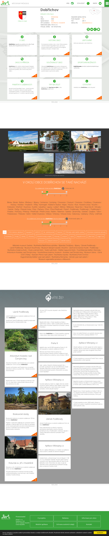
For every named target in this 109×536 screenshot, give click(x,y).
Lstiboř (56, 207)
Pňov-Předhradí (56, 209)
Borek (15, 202)
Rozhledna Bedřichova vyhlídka (45, 245)
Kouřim (94, 205)
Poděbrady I (84, 209)
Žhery (91, 214)
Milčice (62, 207)
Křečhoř (19, 207)
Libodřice (42, 207)
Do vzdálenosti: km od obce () (46, 219)
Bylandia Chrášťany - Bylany (69, 245)
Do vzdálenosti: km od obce (48, 188)
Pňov (47, 209)
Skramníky (76, 211)
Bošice (21, 202)
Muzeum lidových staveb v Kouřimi (54, 248)
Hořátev (21, 205)
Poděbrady (74, 209)
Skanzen (59, 232)
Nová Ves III (89, 207)
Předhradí (34, 211)
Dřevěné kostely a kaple (44, 236)
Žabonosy (76, 214)
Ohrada (98, 207)
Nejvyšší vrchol (81, 236)
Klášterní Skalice (54, 205)
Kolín (52, 21)
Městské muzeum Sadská (22, 245)
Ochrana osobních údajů (65, 524)
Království (11, 207)
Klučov (70, 205)
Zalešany (84, 214)
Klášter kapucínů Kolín (67, 250)
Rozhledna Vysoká (61, 254)
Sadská (68, 211)
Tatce (98, 211)
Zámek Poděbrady (88, 245)
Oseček (10, 209)
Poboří (66, 209)
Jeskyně (64, 236)
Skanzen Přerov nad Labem (42, 254)
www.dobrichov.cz (87, 23)
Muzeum (42, 241)
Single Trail (100, 236)
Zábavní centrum (53, 241)
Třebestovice (12, 214)
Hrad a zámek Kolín (35, 250)
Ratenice (60, 211)
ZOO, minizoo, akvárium (16, 232)
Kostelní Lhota (84, 205)
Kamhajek (43, 205)
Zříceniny (31, 236)
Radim (53, 211)
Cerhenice (44, 202)
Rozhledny (8, 236)
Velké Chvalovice (38, 214)
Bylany (36, 202)
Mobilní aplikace (42, 524)
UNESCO (37, 232)
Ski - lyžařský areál (48, 232)
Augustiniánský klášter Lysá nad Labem (35, 257)
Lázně (72, 236)
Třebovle (21, 214)
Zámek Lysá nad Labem (78, 257)
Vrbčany (56, 214)
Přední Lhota (45, 211)
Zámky (23, 236)
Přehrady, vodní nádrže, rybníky (74, 232)
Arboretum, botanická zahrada (96, 232)
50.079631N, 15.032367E (58, 23)
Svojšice (92, 211)
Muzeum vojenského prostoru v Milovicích (54, 259)
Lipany (49, 207)
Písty (34, 209)
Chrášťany (87, 202)
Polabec (10, 211)
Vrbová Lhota (66, 214)
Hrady (16, 236)
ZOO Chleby (25, 254)
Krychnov (27, 207)
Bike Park (91, 236)
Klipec (64, 205)
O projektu (42, 518)
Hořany (13, 205)
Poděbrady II (95, 209)
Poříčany (18, 211)
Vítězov (49, 214)
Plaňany (41, 209)
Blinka (9, 202)
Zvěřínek (98, 214)
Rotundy (56, 236)
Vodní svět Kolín (51, 250)
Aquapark (29, 232)
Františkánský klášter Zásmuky (88, 250)
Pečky (17, 209)
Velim (28, 214)
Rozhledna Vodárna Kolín (17, 250)
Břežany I (28, 202)
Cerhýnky (52, 202)
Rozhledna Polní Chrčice (79, 254)
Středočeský (54, 17)
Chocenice (62, 202)
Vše (5, 232)
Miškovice (70, 207)
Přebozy (26, 211)
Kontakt (89, 524)
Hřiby (36, 205)
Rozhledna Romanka (60, 257)
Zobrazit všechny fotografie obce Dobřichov (54, 175)
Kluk (76, 205)
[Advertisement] (54, 116)
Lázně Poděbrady (16, 248)
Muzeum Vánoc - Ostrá (93, 252)
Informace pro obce (89, 518)
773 (83, 19)
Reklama (65, 518)
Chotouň (70, 202)
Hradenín (28, 205)
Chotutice (78, 202)
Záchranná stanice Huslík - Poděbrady (83, 248)
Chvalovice (97, 202)
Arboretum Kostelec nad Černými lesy (21, 252)
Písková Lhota (26, 209)
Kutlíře (34, 207)
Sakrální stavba (65, 241)
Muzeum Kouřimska (32, 248)
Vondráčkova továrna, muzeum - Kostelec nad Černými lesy (60, 252)
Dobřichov (49, 9)
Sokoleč (85, 211)
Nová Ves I (79, 207)
